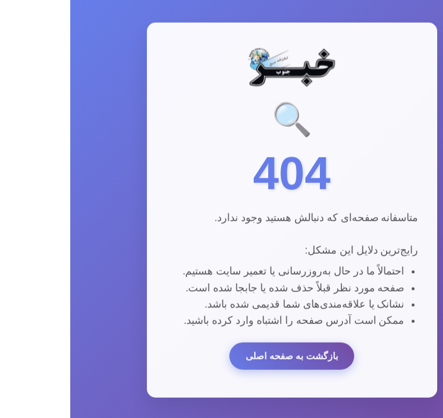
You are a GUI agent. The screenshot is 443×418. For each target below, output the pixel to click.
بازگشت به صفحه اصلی (221, 357)
